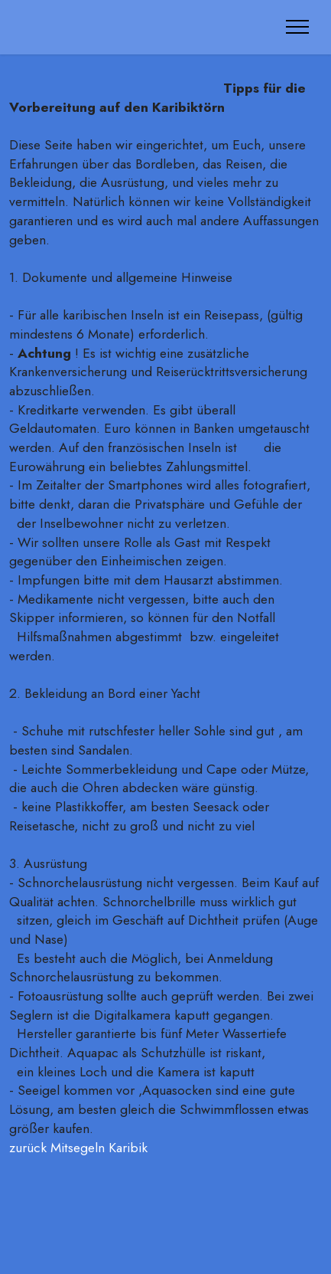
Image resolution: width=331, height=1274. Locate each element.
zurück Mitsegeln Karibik (80, 1148)
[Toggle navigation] (298, 26)
